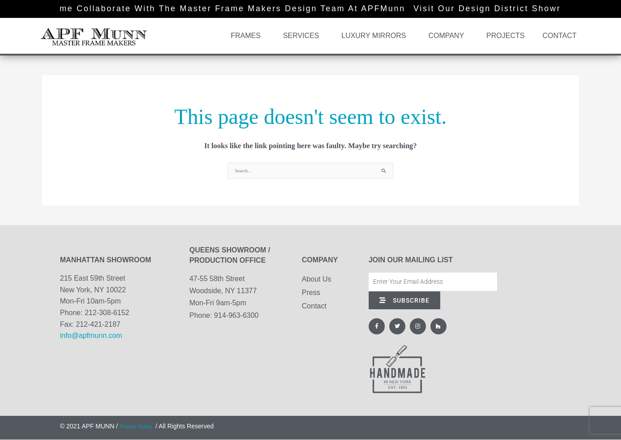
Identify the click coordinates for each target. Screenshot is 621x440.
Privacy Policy (138, 426)
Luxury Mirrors (375, 35)
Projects (505, 35)
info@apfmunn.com (91, 336)
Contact (559, 35)
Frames (248, 35)
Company (448, 35)
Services (303, 35)
